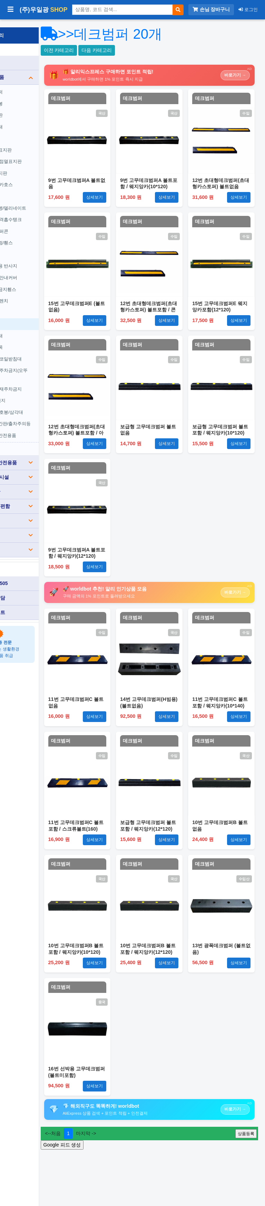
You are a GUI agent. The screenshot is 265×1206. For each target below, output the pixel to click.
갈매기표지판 (30, 165)
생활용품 (40, 527)
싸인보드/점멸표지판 (37, 153)
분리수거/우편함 (40, 498)
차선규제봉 (28, 95)
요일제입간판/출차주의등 (42, 415)
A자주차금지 (29, 392)
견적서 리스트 (26, 604)
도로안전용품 (40, 69)
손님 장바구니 (211, 9)
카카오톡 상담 (26, 590)
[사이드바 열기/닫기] (10, 10)
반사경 (23, 130)
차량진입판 (28, 107)
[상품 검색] (122, 9)
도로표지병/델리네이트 (40, 200)
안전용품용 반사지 (35, 258)
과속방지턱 (28, 83)
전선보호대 (28, 118)
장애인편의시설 (40, 469)
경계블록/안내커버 (35, 269)
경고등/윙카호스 (33, 176)
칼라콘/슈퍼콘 (31, 223)
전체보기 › (26, 440)
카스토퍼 (25, 304)
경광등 (23, 188)
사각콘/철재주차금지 (37, 381)
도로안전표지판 (32, 142)
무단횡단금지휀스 (34, 281)
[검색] (178, 9)
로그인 (248, 9)
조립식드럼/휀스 (33, 234)
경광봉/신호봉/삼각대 (38, 404)
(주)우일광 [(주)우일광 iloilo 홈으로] (43, 9)
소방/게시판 (40, 483)
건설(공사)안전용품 (40, 454)
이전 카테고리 (104, 50)
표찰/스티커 (40, 512)
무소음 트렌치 (31, 292)
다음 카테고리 (142, 50)
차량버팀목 (28, 339)
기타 (40, 542)
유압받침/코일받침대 (37, 351)
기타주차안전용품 (34, 427)
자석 (21, 246)
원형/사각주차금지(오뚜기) (40, 366)
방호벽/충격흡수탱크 (37, 211)
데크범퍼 (25, 316)
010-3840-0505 (27, 575)
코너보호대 (28, 327)
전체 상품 (21, 54)
